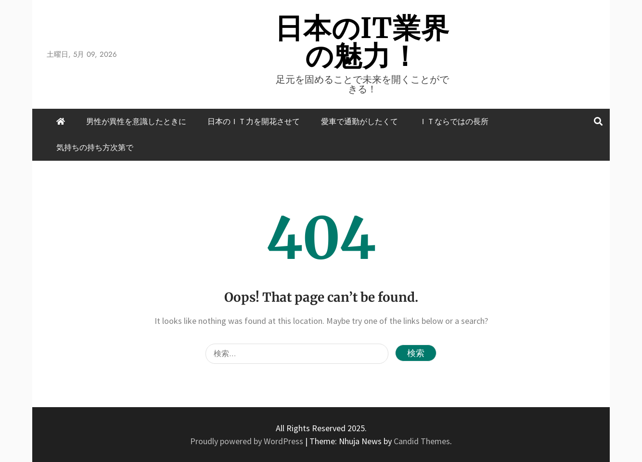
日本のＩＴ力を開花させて (253, 121)
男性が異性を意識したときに (136, 121)
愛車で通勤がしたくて (359, 121)
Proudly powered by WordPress (247, 441)
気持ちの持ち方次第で (94, 147)
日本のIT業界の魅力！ (362, 42)
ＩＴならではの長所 (453, 121)
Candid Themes (422, 441)
